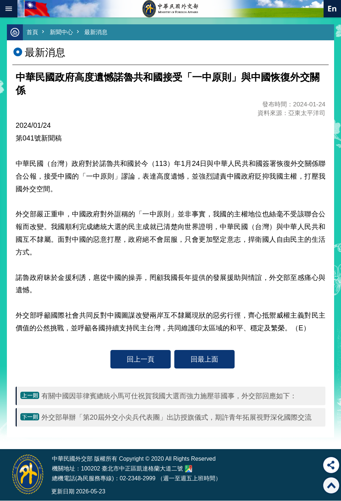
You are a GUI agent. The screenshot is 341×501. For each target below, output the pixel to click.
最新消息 (98, 32)
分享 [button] (331, 465)
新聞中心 (62, 32)
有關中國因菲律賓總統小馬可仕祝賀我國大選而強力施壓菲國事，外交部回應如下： (169, 396)
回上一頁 (140, 359)
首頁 (33, 32)
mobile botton (8, 8)
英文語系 (332, 8)
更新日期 (62, 492)
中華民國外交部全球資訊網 (171, 8)
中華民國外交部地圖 (188, 469)
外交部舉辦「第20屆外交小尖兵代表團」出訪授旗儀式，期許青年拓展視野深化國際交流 (176, 417)
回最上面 (204, 359)
